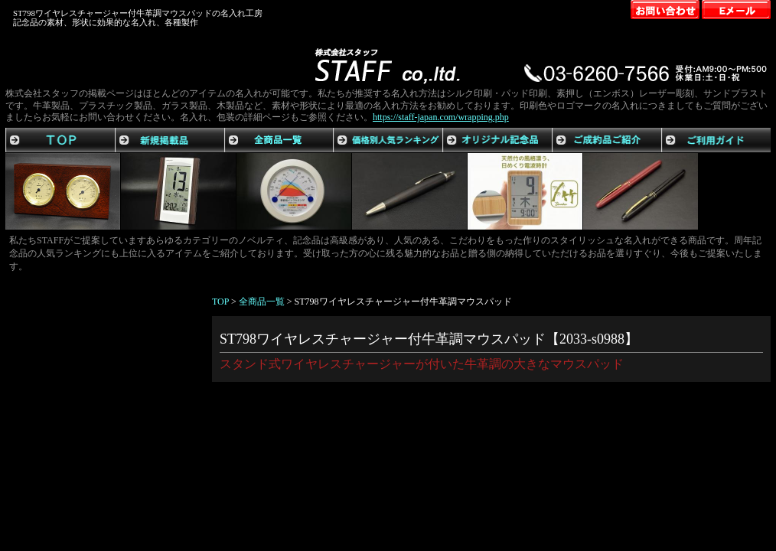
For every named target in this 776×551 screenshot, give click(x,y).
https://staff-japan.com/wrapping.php (441, 117)
